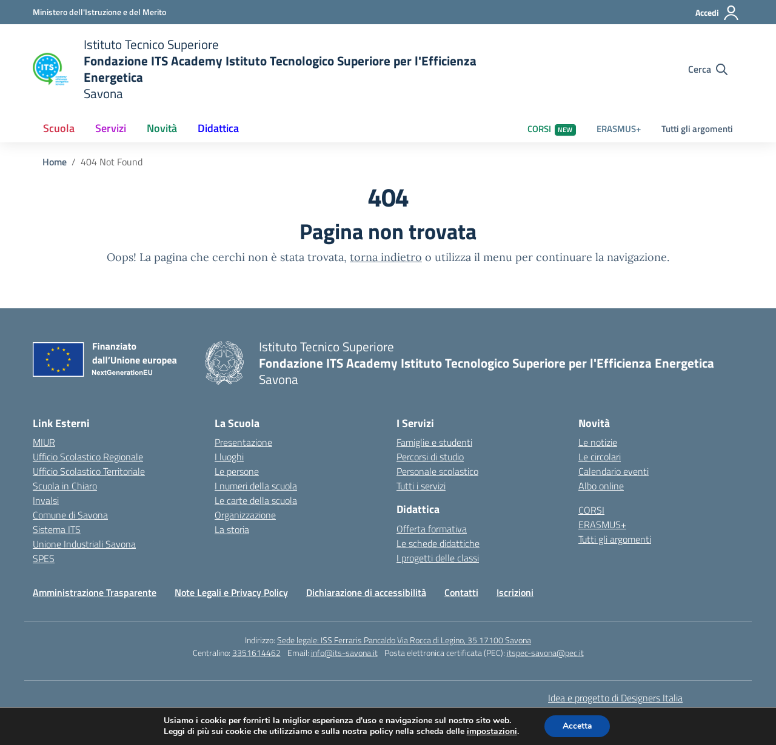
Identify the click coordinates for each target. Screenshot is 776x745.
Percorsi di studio (430, 456)
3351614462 (256, 652)
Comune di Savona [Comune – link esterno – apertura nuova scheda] (70, 515)
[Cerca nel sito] (707, 69)
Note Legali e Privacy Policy (231, 592)
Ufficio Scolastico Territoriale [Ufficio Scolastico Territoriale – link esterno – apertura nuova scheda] (89, 471)
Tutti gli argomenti (697, 129)
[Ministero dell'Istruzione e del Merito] (99, 11)
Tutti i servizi (421, 485)
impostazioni (491, 731)
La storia (232, 529)
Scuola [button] (59, 128)
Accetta (577, 726)
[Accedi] (717, 12)
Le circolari (599, 456)
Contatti (461, 592)
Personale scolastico (437, 471)
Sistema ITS (57, 529)
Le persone (237, 471)
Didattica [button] (218, 128)
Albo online (601, 485)
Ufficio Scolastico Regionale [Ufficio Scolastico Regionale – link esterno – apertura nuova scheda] (88, 456)
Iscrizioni (515, 592)
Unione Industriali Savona (84, 544)
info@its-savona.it (344, 652)
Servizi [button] (110, 128)
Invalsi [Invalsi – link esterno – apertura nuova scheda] (46, 500)
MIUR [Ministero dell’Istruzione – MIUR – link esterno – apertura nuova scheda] (44, 442)
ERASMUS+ (619, 129)
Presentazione (243, 442)
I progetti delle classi (437, 558)
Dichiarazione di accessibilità (366, 592)
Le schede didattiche (438, 543)
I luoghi (229, 456)
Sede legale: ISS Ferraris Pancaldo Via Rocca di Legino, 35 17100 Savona (404, 640)
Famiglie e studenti (434, 442)
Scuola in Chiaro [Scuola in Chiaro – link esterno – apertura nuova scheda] (65, 485)
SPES (44, 558)
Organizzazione (245, 515)
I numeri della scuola (256, 485)
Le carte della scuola (256, 500)
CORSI (551, 129)
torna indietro (386, 257)
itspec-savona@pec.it (545, 652)
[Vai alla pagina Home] (54, 161)
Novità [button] (162, 128)
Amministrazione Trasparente (94, 592)
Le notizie (597, 442)
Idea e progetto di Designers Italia (615, 697)
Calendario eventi (613, 471)
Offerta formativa (431, 529)
